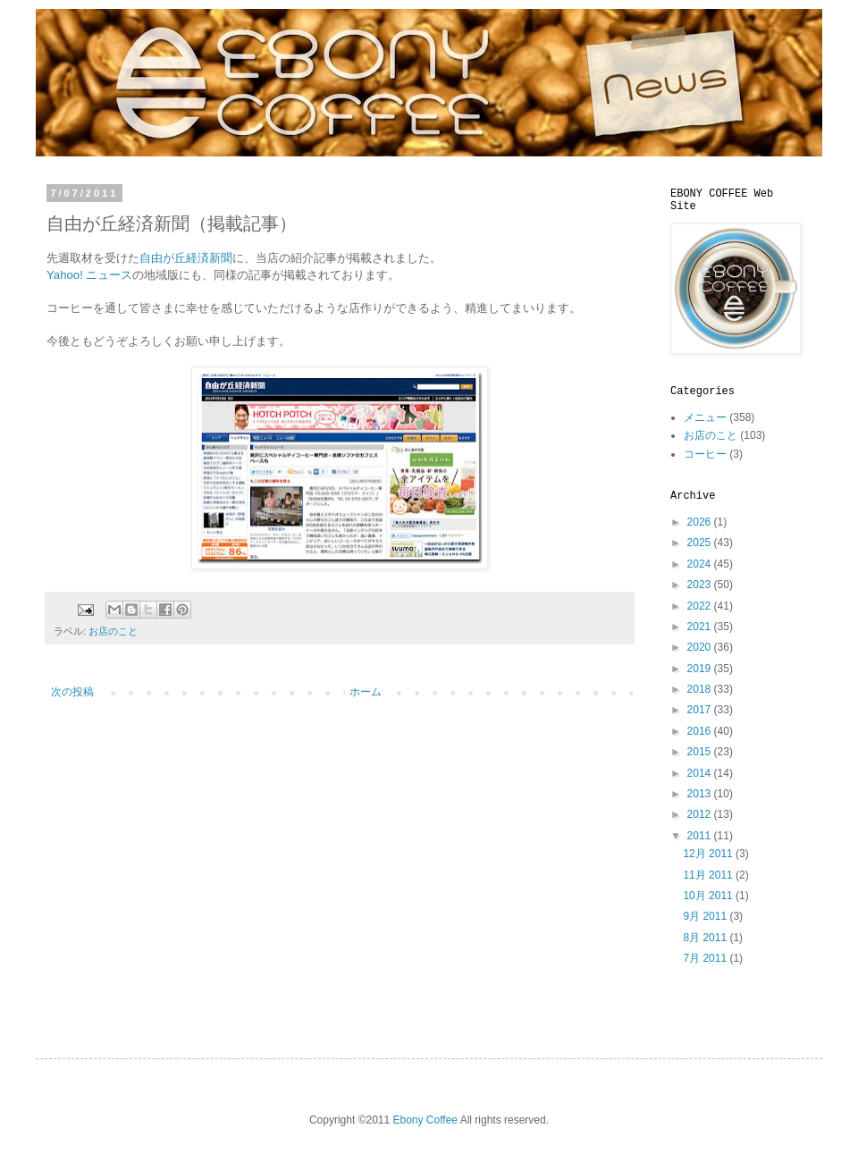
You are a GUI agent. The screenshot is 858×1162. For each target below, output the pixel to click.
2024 (700, 564)
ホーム (365, 692)
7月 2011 (706, 958)
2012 (700, 814)
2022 (700, 606)
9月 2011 (706, 916)
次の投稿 (72, 692)
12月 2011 (709, 853)
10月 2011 (709, 895)
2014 (700, 773)
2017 (700, 709)
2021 (700, 626)
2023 (700, 584)
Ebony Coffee (425, 1120)
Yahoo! (66, 275)
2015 (700, 751)
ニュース (109, 275)
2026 (700, 522)
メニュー (705, 417)
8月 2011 (706, 937)
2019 (700, 668)
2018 (700, 689)
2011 (700, 835)
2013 (700, 793)
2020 (700, 647)
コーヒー (705, 454)
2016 (700, 731)
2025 (700, 542)
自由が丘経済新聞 (185, 258)
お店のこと (113, 631)
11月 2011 (709, 875)
